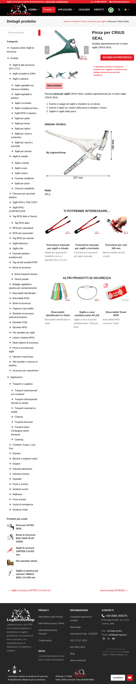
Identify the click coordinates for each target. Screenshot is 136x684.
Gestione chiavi (20, 509)
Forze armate (19, 499)
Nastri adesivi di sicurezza (26, 343)
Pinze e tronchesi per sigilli (93, 21)
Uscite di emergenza (23, 504)
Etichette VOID (20, 322)
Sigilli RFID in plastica (25, 113)
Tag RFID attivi (22, 223)
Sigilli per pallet (22, 118)
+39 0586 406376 (98, 2)
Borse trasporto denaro (26, 274)
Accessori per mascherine (25, 370)
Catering (19, 439)
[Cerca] (39, 33)
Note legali (75, 627)
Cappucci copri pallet (23, 308)
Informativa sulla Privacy (51, 617)
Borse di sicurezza (22, 267)
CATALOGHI (50, 2)
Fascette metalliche (24, 178)
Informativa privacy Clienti (51, 623)
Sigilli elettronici (20, 243)
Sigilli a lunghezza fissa (26, 108)
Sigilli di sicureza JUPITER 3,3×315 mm (30, 590)
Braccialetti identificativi (24, 293)
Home (66, 21)
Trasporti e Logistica (23, 384)
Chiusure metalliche (24, 188)
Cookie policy (45, 640)
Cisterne (19, 417)
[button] (119, 9)
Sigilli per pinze (22, 183)
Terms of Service (117, 655)
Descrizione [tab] (54, 85)
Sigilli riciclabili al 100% (24, 73)
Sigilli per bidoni (22, 128)
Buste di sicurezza (22, 303)
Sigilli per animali (23, 151)
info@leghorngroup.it (119, 2)
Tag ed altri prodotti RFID (25, 262)
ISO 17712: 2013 (78, 640)
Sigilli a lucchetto (23, 103)
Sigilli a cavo (21, 168)
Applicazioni (16, 377)
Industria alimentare (22, 469)
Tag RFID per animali (23, 238)
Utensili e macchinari (23, 357)
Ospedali (17, 479)
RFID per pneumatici (23, 233)
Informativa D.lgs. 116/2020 (83, 634)
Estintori (17, 453)
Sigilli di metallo (20, 156)
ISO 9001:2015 (77, 647)
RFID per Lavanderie (23, 228)
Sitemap (59, 676)
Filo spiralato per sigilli (24, 332)
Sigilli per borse (22, 123)
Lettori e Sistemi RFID (23, 337)
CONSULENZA (62, 2)
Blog (72, 653)
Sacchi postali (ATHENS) (113, 590)
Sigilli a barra (21, 173)
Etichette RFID (20, 327)
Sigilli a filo (18, 248)
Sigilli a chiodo (22, 163)
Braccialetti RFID (21, 298)
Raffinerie (17, 494)
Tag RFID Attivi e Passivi (25, 216)
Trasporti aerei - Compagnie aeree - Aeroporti (20, 431)
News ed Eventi (78, 660)
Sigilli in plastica (20, 79)
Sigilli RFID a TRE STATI (25, 202)
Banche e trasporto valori (25, 458)
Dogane (16, 463)
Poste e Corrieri (20, 484)
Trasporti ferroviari (24, 422)
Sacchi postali (22, 279)
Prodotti (75, 21)
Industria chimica (21, 474)
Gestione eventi (20, 489)
